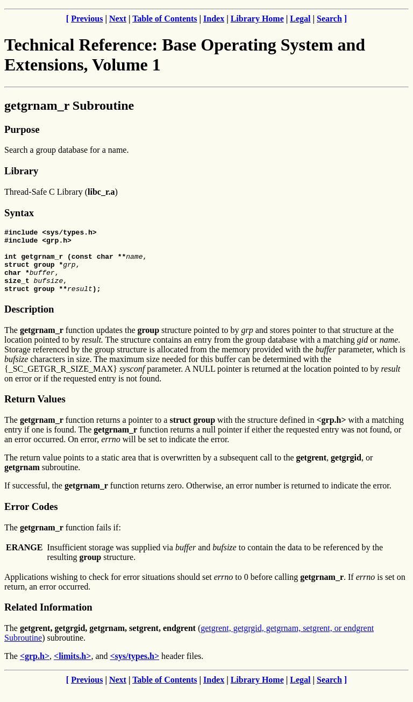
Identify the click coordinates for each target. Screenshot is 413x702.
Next (117, 18)
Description (29, 322)
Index (213, 18)
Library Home (257, 18)
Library (21, 170)
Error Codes (31, 519)
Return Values (35, 411)
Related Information (48, 620)
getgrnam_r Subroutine (69, 105)
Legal (300, 18)
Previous (87, 18)
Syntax (19, 212)
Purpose (21, 129)
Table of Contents (164, 18)
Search (329, 18)
